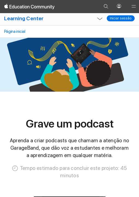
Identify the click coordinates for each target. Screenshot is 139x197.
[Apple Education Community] (29, 6)
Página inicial (14, 31)
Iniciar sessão (121, 18)
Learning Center (23, 18)
